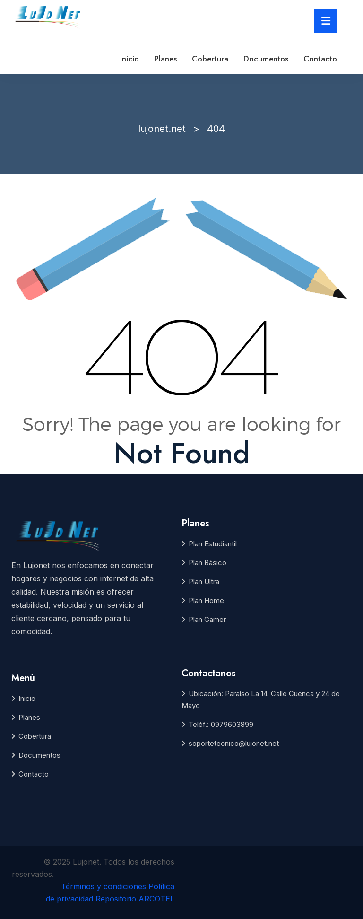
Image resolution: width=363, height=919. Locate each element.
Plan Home (206, 600)
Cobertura (210, 58)
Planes (165, 58)
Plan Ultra (204, 581)
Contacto (320, 58)
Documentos (265, 58)
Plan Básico (207, 562)
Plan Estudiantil (213, 543)
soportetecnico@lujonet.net (234, 743)
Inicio (129, 58)
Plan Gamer (207, 619)
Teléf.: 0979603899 (221, 724)
